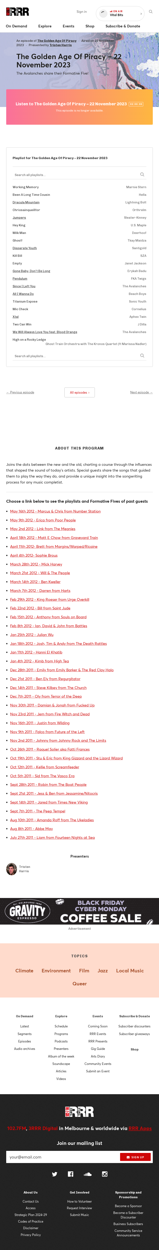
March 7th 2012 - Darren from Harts (40, 590)
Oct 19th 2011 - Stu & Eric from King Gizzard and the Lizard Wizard (66, 758)
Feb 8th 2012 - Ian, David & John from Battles (48, 625)
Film (84, 970)
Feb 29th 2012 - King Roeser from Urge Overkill (49, 599)
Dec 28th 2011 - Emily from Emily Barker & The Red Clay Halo (62, 669)
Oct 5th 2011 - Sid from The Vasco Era (42, 775)
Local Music (130, 970)
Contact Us (31, 1201)
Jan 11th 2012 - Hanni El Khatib (36, 652)
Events (98, 1016)
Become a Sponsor (128, 1206)
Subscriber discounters (134, 1026)
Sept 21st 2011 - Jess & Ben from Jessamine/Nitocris (54, 793)
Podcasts (61, 1041)
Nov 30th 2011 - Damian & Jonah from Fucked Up (52, 705)
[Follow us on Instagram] (104, 1174)
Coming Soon (98, 1026)
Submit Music (79, 1215)
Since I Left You (24, 286)
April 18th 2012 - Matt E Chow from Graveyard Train (54, 537)
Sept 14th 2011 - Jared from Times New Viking (49, 802)
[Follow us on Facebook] (70, 1174)
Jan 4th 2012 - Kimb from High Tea (39, 660)
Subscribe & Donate (134, 1016)
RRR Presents (97, 1041)
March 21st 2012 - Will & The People (40, 572)
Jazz (103, 970)
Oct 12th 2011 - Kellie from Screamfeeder (44, 766)
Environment (56, 970)
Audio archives (24, 1049)
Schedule (61, 1026)
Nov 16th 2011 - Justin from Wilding (40, 722)
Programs (61, 1034)
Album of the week (61, 1056)
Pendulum (20, 279)
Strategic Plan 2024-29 (30, 1215)
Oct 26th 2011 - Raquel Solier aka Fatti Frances (50, 749)
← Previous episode (20, 392)
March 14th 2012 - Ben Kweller (35, 581)
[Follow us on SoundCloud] (88, 1174)
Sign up (135, 1157)
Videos (61, 1079)
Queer (79, 983)
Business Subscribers (128, 1224)
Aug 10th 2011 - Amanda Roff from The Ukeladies (52, 819)
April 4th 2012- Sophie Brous (34, 555)
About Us (31, 1192)
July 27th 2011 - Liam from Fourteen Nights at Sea (52, 837)
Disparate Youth (25, 248)
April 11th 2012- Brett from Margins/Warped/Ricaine (54, 546)
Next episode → (141, 392)
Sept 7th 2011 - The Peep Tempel (37, 811)
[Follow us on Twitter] (55, 1174)
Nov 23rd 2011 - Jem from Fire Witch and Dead (50, 713)
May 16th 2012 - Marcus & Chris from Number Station (55, 511)
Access (31, 1208)
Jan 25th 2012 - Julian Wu (31, 634)
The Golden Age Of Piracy (56, 41)
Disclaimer (30, 1228)
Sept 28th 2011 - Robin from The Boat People (48, 784)
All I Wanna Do (23, 294)
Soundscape (61, 1064)
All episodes (79, 392)
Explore (61, 1016)
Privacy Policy (31, 1235)
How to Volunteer (79, 1201)
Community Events (97, 1064)
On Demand (24, 1016)
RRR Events (98, 1034)
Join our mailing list (79, 1143)
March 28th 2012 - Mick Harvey (36, 564)
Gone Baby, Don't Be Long (31, 271)
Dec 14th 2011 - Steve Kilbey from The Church (48, 687)
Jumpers (19, 217)
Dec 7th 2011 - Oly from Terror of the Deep (46, 696)
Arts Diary (98, 1056)
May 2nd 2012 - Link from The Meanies (42, 528)
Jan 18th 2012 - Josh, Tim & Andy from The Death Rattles (58, 643)
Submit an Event (98, 1071)
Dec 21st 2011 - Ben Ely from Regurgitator (45, 678)
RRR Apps (140, 1128)
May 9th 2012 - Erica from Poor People (43, 520)
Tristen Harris (60, 45)
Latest (24, 1026)
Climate (24, 970)
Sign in (82, 11)
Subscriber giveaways (134, 1034)
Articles (61, 1071)
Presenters (61, 1049)
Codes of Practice (30, 1221)
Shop (135, 1049)
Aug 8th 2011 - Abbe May (31, 828)
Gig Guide (98, 1049)
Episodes (24, 1041)
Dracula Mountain (26, 202)
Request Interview (79, 1208)
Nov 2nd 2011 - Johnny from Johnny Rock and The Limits (58, 740)
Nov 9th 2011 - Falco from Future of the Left (47, 731)
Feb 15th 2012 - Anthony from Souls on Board (48, 616)
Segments (25, 1034)
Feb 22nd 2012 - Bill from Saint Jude (40, 608)
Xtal (16, 317)
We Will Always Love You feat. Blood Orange (45, 332)
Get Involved (79, 1192)
